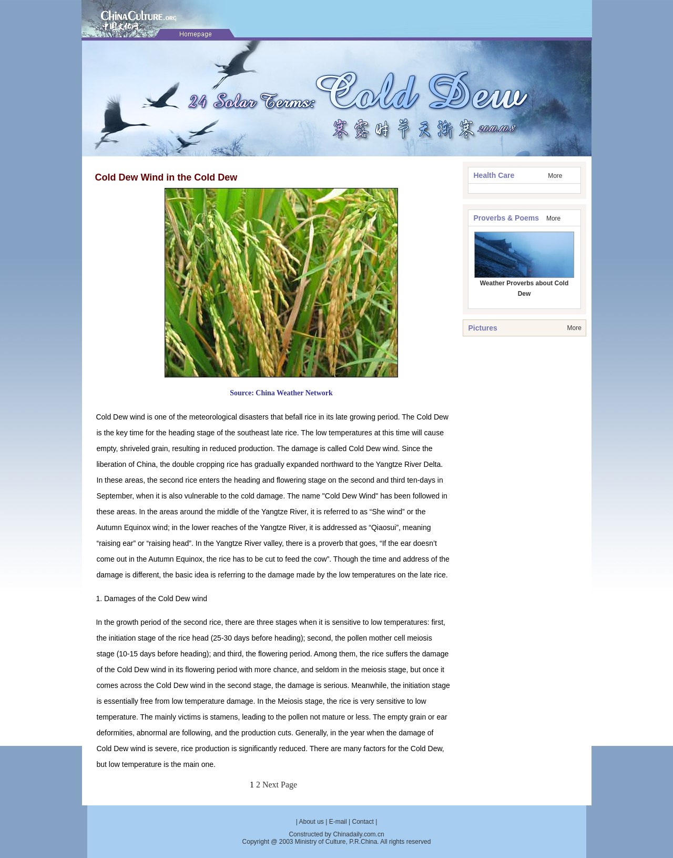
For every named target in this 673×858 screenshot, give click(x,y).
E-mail (338, 821)
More (555, 175)
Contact (362, 821)
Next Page (279, 784)
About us (311, 821)
